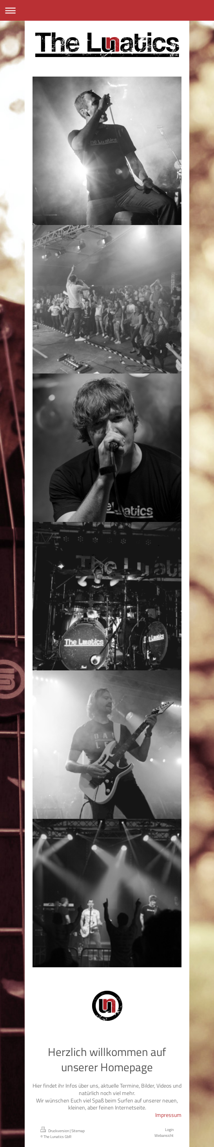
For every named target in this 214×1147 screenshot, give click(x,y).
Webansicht (164, 1135)
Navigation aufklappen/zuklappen (107, 10)
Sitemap (78, 1130)
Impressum (168, 1115)
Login (169, 1129)
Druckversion (55, 1130)
